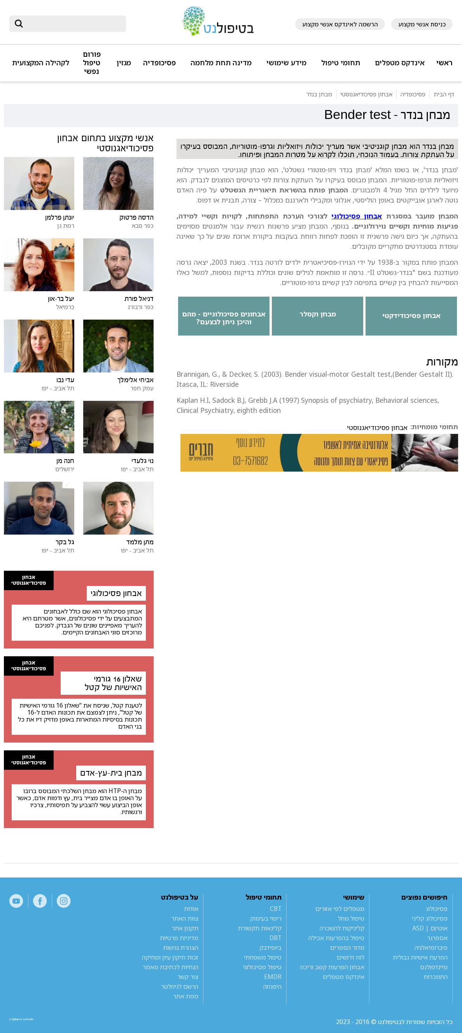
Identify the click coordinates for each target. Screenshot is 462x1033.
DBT (276, 938)
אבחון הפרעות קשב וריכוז (332, 967)
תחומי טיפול (340, 62)
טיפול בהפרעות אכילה (336, 938)
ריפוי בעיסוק (266, 918)
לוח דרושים (350, 957)
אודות (191, 908)
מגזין (124, 62)
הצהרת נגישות (180, 947)
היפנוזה (272, 986)
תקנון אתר (185, 928)
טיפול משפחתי (263, 957)
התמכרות (436, 977)
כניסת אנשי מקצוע (422, 24)
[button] (398, 66)
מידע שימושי (286, 62)
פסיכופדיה (159, 62)
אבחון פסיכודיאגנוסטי (377, 428)
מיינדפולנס (434, 967)
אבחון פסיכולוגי (356, 215)
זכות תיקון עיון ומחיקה (170, 957)
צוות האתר (184, 918)
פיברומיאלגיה (431, 947)
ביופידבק (270, 947)
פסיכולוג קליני (430, 918)
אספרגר (437, 938)
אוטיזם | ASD (430, 928)
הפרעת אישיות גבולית (420, 957)
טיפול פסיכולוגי (262, 967)
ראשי (444, 62)
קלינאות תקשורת (260, 928)
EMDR (273, 977)
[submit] (19, 23)
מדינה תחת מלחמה (221, 62)
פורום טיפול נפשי (92, 63)
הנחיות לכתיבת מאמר (170, 967)
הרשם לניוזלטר (179, 986)
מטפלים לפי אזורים (339, 908)
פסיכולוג (437, 908)
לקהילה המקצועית (40, 62)
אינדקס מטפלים (400, 62)
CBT (276, 908)
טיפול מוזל (351, 918)
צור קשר (187, 977)
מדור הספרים (347, 947)
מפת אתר (185, 996)
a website (34, 1021)
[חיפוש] (73, 23)
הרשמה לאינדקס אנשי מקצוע (340, 24)
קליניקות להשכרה (342, 928)
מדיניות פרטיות (179, 938)
